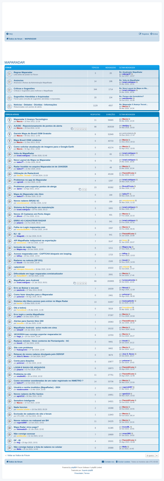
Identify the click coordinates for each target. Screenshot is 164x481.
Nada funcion (20, 407)
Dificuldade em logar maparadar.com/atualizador (38, 273)
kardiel (19, 303)
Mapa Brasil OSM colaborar (28, 140)
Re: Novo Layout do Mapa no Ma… (133, 88)
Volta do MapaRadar (24, 153)
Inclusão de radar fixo (25, 247)
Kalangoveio (22, 350)
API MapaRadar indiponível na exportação (35, 240)
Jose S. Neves (23, 356)
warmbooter (127, 98)
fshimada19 (22, 429)
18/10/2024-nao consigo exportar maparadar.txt (37, 334)
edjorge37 (126, 74)
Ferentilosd (21, 310)
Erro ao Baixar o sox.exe (26, 288)
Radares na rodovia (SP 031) (28, 260)
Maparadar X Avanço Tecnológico (31, 119)
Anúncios (18, 80)
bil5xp (19, 256)
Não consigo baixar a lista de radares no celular (38, 447)
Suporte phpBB (87, 470)
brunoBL (126, 427)
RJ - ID (17, 234)
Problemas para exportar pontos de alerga (35, 186)
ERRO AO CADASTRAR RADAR (30, 220)
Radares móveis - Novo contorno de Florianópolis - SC (41, 341)
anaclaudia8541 (23, 229)
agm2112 (20, 396)
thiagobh (20, 236)
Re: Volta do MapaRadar (129, 80)
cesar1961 (126, 433)
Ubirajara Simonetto (25, 269)
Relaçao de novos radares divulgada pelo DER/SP (39, 354)
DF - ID (17, 440)
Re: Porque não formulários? (131, 96)
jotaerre (20, 223)
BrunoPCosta (128, 186)
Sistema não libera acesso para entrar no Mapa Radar (41, 301)
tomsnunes (21, 243)
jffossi (19, 216)
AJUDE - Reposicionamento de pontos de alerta (38, 126)
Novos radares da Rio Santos (28, 394)
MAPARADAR (15, 62)
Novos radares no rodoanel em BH (31, 420)
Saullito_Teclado (24, 175)
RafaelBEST (22, 276)
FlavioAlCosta (128, 173)
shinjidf (20, 330)
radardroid (19, 267)
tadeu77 (20, 162)
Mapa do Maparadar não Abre (28, 194)
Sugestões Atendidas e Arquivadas (31, 96)
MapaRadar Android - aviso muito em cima (35, 327)
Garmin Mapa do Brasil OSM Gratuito (32, 133)
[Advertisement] (82, 50)
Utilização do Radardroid (26, 173)
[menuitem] (9, 34)
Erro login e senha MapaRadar (29, 314)
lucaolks (20, 323)
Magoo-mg (21, 249)
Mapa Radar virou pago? (26, 427)
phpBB (73, 467)
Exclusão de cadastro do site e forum (33, 414)
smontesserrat (23, 203)
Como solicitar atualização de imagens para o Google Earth (44, 147)
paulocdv (21, 290)
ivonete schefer (23, 409)
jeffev (19, 317)
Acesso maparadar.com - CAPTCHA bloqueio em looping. (43, 254)
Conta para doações (24, 361)
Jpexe (19, 189)
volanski (125, 267)
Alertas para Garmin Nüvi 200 (28, 321)
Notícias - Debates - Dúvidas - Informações (35, 104)
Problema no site (22, 374)
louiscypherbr (128, 301)
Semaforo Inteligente (24, 400)
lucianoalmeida (128, 280)
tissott (19, 263)
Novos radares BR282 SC (26, 201)
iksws (124, 240)
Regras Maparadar (23, 72)
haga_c (20, 336)
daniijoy (125, 126)
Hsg (18, 442)
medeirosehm (22, 389)
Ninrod (125, 288)
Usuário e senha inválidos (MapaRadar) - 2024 (37, 387)
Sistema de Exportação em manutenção (34, 207)
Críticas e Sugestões (24, 88)
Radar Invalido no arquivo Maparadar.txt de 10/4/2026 (41, 166)
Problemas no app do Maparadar (30, 180)
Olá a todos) (20, 308)
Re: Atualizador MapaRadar (130, 72)
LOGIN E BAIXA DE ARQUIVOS (29, 367)
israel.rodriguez (129, 82)
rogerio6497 (127, 387)
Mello (19, 449)
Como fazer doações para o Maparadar (33, 294)
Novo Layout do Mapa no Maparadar (32, 160)
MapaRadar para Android (26, 280)
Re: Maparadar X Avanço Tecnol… (133, 104)
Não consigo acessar (24, 433)
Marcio (125, 106)
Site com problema (23, 347)
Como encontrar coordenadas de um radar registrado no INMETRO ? (48, 380)
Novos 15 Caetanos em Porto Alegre (32, 214)
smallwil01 (21, 376)
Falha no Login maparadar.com (29, 227)
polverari (20, 297)
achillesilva (21, 436)
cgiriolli (20, 182)
